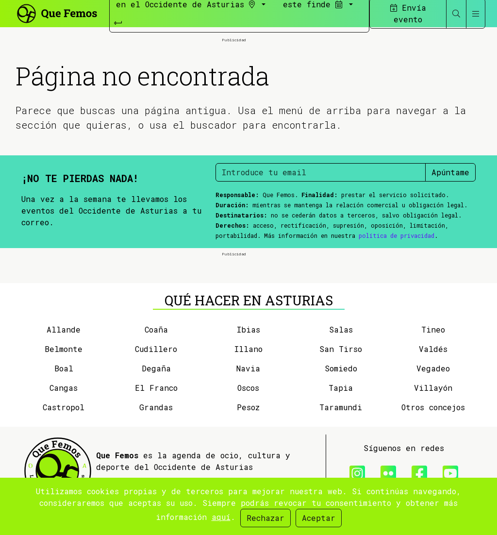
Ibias (248, 329)
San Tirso (340, 349)
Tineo (433, 329)
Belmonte (64, 349)
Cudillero (156, 349)
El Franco (156, 388)
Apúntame (450, 172)
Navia (248, 368)
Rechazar (265, 518)
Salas (341, 329)
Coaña (156, 329)
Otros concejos (433, 407)
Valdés (433, 349)
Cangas (64, 388)
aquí (221, 517)
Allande (64, 329)
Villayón (433, 388)
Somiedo (341, 368)
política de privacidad (396, 235)
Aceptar (318, 518)
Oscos (248, 388)
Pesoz (248, 407)
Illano (248, 349)
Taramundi (340, 407)
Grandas (156, 407)
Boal (63, 368)
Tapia (341, 388)
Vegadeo (433, 368)
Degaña (156, 368)
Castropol (63, 407)
